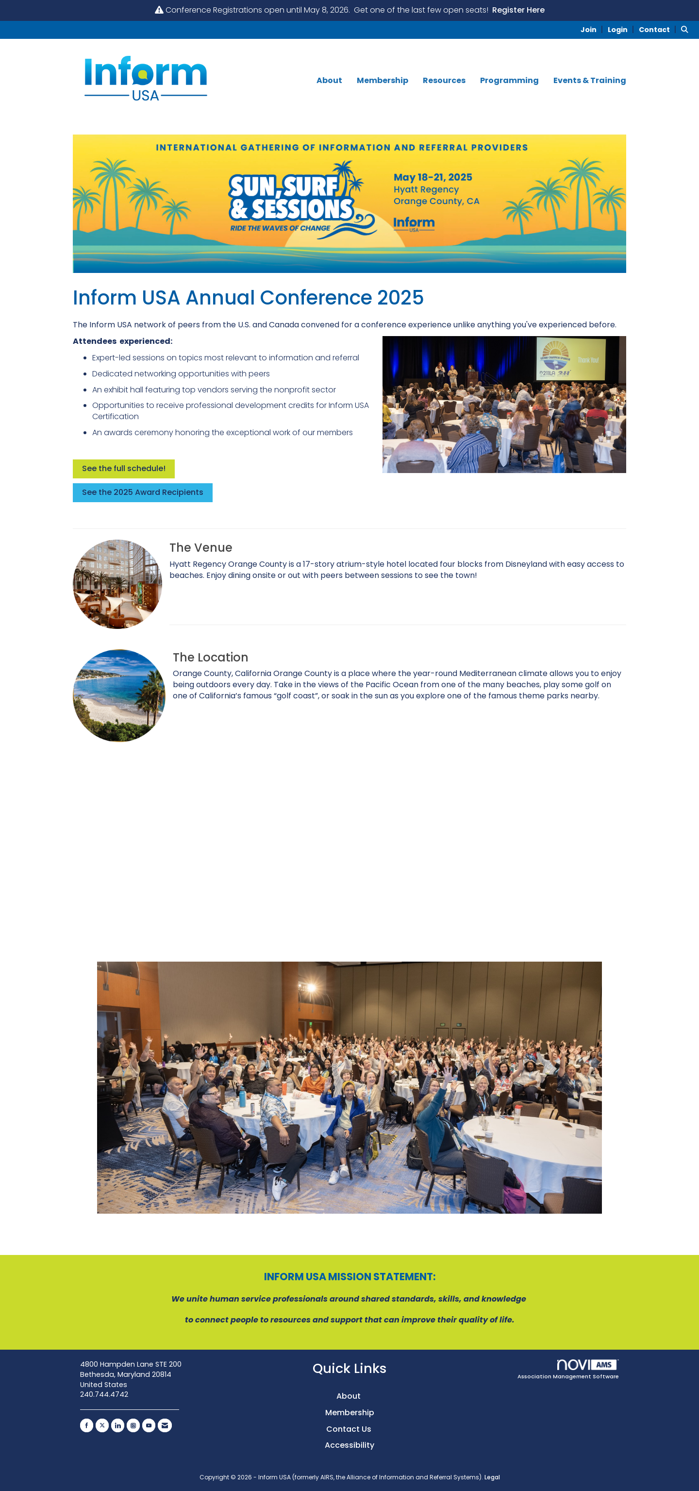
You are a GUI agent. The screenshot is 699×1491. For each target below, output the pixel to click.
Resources (444, 80)
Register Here (518, 10)
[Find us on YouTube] (148, 1425)
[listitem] (593, 29)
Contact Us (349, 1429)
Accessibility (349, 1445)
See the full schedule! (124, 468)
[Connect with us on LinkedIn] (117, 1425)
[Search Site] (686, 29)
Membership (382, 80)
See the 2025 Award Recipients (142, 492)
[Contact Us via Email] (165, 1425)
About (329, 80)
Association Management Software (568, 1369)
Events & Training (589, 80)
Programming (509, 80)
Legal (492, 1477)
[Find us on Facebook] (86, 1425)
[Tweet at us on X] (102, 1425)
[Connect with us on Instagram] (133, 1425)
